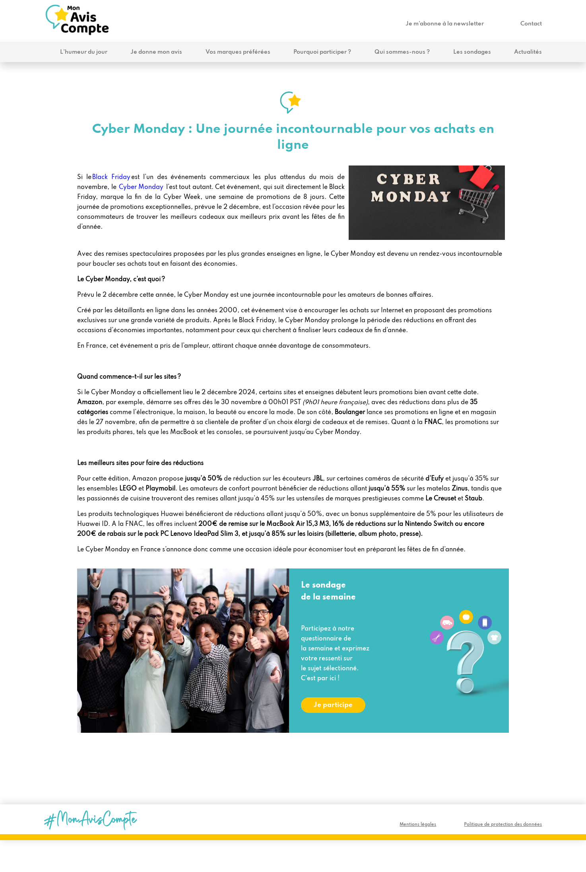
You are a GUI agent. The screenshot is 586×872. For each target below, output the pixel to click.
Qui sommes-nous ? (402, 52)
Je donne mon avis (156, 52)
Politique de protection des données (503, 824)
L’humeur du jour (83, 52)
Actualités (528, 52)
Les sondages (472, 52)
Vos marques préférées (238, 52)
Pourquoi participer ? (322, 52)
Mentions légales (418, 824)
